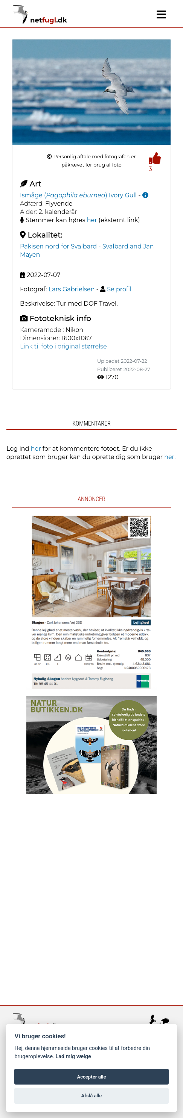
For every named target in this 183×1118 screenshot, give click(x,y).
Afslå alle (91, 1095)
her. (169, 457)
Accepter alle (91, 1077)
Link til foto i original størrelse (63, 346)
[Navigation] (161, 15)
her (92, 220)
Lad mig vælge (73, 1056)
